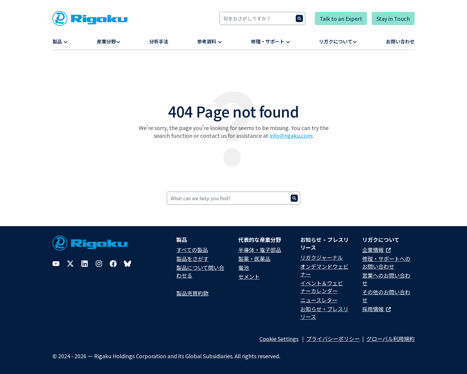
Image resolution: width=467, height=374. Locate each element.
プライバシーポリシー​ (333, 338)
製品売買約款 (192, 293)
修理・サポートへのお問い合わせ (386, 262)
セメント (249, 276)
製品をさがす (192, 258)
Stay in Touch (393, 18)
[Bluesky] (127, 263)
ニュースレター (318, 300)
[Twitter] (70, 263)
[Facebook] (113, 263)
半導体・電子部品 (259, 249)
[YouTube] (56, 263)
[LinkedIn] (84, 263)
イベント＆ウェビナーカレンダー (321, 287)
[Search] (262, 18)
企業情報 (376, 249)
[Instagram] (98, 263)
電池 (243, 267)
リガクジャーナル (321, 257)
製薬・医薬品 (254, 258)
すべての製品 (192, 249)
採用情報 (376, 309)
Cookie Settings (278, 338)
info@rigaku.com (291, 135)
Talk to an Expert (341, 18)
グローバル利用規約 (390, 338)
